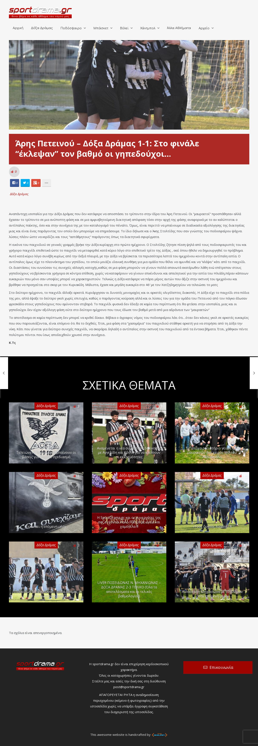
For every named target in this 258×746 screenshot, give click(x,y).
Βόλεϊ (124, 28)
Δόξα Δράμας (42, 28)
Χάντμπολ (147, 28)
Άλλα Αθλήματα (179, 28)
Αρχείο (204, 28)
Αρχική (18, 28)
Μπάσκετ (100, 28)
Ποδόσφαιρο (71, 28)
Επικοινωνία (221, 667)
